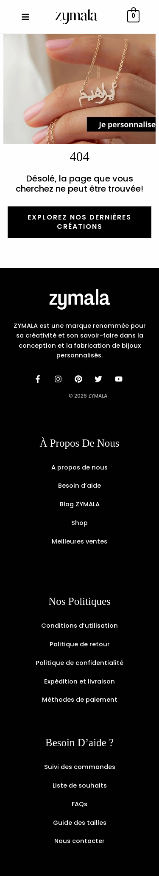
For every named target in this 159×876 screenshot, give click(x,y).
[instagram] (59, 379)
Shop (79, 523)
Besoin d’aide (79, 485)
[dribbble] (99, 379)
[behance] (79, 379)
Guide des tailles (79, 822)
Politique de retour (80, 644)
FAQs (79, 804)
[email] (120, 379)
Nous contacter (79, 841)
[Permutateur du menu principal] (25, 16)
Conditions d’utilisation (79, 625)
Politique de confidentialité (79, 663)
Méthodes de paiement (79, 699)
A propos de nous (79, 467)
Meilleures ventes (79, 541)
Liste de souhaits (80, 785)
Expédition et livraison (79, 681)
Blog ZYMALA (80, 504)
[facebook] (39, 379)
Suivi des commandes (79, 767)
